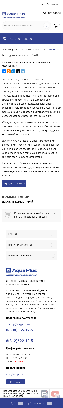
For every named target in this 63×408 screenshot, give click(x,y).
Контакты (15, 382)
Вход (41, 4)
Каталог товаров (18, 38)
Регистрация (52, 4)
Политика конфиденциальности (20, 393)
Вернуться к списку (14, 183)
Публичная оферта (13, 396)
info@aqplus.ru (16, 374)
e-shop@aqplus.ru (18, 324)
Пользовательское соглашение (20, 391)
